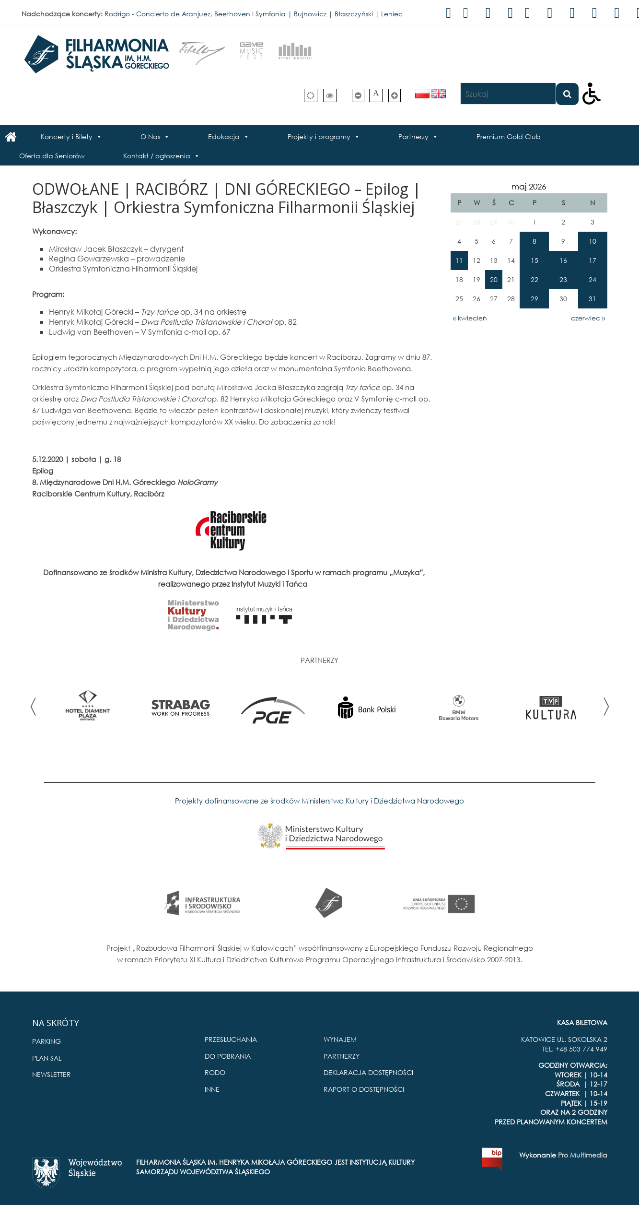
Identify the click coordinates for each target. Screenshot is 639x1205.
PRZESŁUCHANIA (231, 1039)
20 (494, 279)
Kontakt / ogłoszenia (156, 155)
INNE (212, 1089)
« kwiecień (470, 317)
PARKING (46, 1041)
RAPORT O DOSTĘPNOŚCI (364, 1089)
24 (592, 279)
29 (534, 298)
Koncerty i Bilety (67, 136)
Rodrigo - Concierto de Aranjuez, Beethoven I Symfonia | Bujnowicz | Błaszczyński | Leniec (254, 13)
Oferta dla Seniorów (52, 155)
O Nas (150, 136)
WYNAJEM (340, 1039)
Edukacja (224, 136)
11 (459, 260)
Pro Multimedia (582, 1154)
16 (563, 260)
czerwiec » (588, 317)
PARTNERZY (342, 1056)
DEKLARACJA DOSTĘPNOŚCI (368, 1072)
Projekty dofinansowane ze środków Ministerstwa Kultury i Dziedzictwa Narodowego (319, 800)
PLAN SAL (46, 1058)
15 (534, 260)
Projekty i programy (319, 136)
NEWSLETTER (51, 1074)
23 (563, 279)
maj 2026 (528, 186)
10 (592, 241)
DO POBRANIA (228, 1056)
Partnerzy (413, 136)
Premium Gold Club (508, 136)
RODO (215, 1072)
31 (592, 298)
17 (592, 260)
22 (534, 279)
